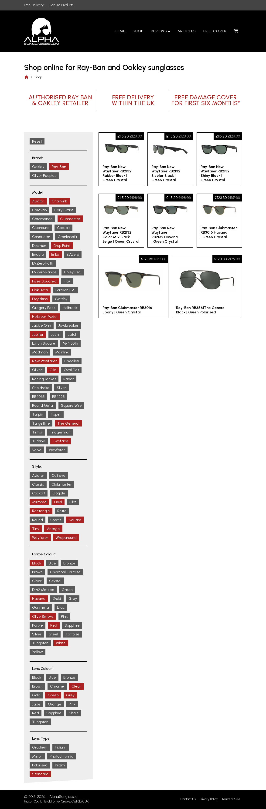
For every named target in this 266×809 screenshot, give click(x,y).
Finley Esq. (72, 272)
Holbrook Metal (44, 316)
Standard (40, 774)
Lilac (61, 607)
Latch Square (43, 343)
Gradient (40, 747)
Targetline (41, 423)
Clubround (41, 227)
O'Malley (71, 361)
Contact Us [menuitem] (188, 799)
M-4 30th (70, 343)
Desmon (39, 245)
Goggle (58, 493)
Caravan (39, 210)
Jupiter (38, 334)
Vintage (53, 529)
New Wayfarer (44, 361)
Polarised (40, 765)
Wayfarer (57, 450)
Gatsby (61, 299)
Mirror (37, 756)
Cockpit (63, 227)
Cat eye (58, 475)
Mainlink (62, 352)
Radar (68, 379)
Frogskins (40, 299)
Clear (37, 581)
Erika (55, 254)
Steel (53, 634)
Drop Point (62, 245)
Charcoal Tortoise (65, 572)
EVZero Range (44, 272)
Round (37, 520)
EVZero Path (42, 263)
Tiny (35, 529)
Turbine (38, 441)
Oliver (37, 370)
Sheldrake (40, 388)
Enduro (38, 254)
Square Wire (71, 405)
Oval (58, 502)
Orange (54, 704)
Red (53, 625)
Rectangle (41, 511)
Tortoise (72, 634)
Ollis (53, 370)
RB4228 (58, 396)
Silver (36, 634)
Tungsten (40, 643)
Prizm (60, 765)
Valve (36, 450)
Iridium (60, 747)
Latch (72, 334)
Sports (55, 520)
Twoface (60, 441)
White (61, 643)
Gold (57, 598)
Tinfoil (37, 432)
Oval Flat (71, 370)
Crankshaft (67, 237)
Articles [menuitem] (186, 31)
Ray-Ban (59, 166)
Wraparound (66, 537)
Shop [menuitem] (138, 31)
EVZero (73, 254)
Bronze (69, 563)
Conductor (41, 237)
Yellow (37, 652)
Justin (55, 334)
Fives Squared (44, 281)
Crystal (55, 581)
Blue (52, 563)
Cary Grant (63, 210)
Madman (40, 352)
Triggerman (60, 432)
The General (68, 423)
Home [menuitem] (119, 31)
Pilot (72, 502)
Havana (38, 598)
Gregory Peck (43, 307)
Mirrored (39, 502)
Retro (61, 511)
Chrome (57, 686)
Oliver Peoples (44, 175)
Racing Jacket (44, 379)
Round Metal (43, 405)
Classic (38, 484)
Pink (64, 616)
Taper (56, 414)
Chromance (42, 219)
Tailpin (37, 414)
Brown (37, 572)
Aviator (38, 201)
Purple (37, 625)
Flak (67, 281)
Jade (36, 704)
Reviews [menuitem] (159, 31)
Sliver (61, 388)
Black (36, 563)
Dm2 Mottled (43, 589)
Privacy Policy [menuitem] (208, 799)
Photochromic (61, 756)
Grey (72, 598)
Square (75, 520)
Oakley (38, 166)
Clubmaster (70, 219)
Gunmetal (41, 607)
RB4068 (38, 396)
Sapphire (72, 625)
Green (67, 589)
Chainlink (59, 201)
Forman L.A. (65, 290)
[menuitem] (236, 31)
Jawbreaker (68, 325)
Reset (37, 141)
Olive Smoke (43, 616)
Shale (74, 713)
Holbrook (70, 307)
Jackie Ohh (41, 325)
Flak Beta (40, 290)
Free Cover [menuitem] (214, 31)
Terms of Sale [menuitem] (231, 799)
